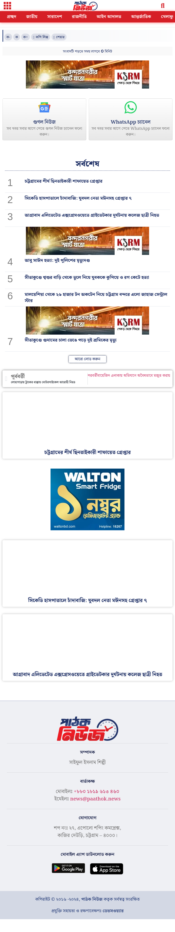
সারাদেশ (54, 16)
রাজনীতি (79, 16)
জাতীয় (31, 16)
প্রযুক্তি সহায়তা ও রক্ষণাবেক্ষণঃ (87, 910)
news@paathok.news (95, 799)
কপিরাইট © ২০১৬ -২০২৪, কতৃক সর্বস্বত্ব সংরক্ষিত (87, 899)
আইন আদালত (109, 16)
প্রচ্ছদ (11, 16)
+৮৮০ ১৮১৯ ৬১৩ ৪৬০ (96, 792)
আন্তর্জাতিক (141, 16)
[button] (7, 6)
